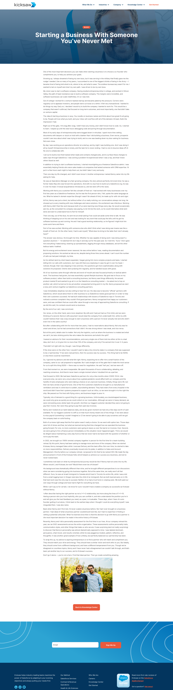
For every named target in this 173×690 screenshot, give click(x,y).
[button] (88, 4)
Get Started (154, 5)
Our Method (65, 675)
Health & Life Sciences (69, 688)
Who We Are (93, 675)
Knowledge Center (96, 682)
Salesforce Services (68, 678)
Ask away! (149, 686)
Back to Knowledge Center (86, 607)
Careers (92, 678)
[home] (25, 4)
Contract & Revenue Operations (68, 683)
